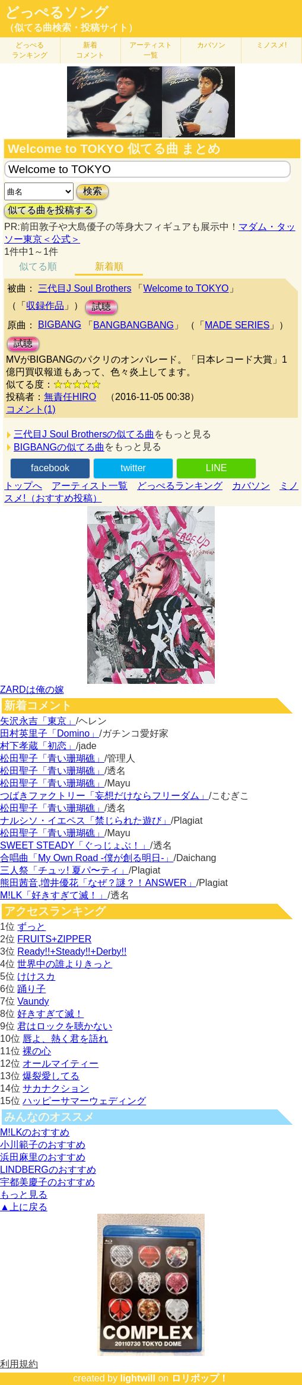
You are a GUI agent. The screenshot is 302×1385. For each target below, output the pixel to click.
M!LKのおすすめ (34, 1132)
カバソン (211, 45)
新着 (90, 50)
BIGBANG (59, 324)
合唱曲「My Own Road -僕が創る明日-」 (86, 858)
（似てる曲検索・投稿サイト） (71, 28)
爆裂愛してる (51, 1076)
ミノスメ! (271, 45)
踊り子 (31, 989)
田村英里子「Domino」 (49, 733)
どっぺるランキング (179, 486)
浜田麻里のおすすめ (42, 1157)
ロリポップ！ (199, 1378)
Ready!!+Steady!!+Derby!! (71, 951)
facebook (50, 468)
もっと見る (23, 1194)
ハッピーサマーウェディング (84, 1101)
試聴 (101, 307)
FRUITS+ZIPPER (54, 939)
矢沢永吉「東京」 (38, 721)
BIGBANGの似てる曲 (59, 447)
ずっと (31, 927)
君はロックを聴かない (64, 1026)
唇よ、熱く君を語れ (65, 1039)
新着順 (109, 266)
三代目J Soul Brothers (84, 288)
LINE (216, 468)
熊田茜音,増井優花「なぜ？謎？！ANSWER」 (98, 883)
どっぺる (29, 50)
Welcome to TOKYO (185, 288)
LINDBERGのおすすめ (48, 1170)
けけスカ (36, 976)
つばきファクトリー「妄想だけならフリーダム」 (104, 796)
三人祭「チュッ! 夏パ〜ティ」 (64, 870)
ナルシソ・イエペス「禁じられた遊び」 (85, 820)
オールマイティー (60, 1063)
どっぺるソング (57, 12)
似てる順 (38, 266)
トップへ (23, 486)
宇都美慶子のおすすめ (47, 1182)
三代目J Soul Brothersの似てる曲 (84, 434)
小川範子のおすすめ (42, 1145)
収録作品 (45, 305)
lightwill (137, 1378)
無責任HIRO (70, 397)
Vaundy (33, 1001)
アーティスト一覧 (90, 486)
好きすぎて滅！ (50, 1014)
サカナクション (56, 1088)
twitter (133, 468)
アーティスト (150, 50)
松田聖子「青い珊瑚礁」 (52, 758)
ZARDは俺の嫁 (32, 689)
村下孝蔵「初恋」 (38, 746)
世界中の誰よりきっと (64, 964)
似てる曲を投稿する (50, 210)
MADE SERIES (237, 325)
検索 (92, 191)
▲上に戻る (23, 1207)
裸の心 (37, 1051)
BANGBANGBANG (133, 325)
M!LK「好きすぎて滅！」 (53, 895)
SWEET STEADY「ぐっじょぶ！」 (75, 845)
